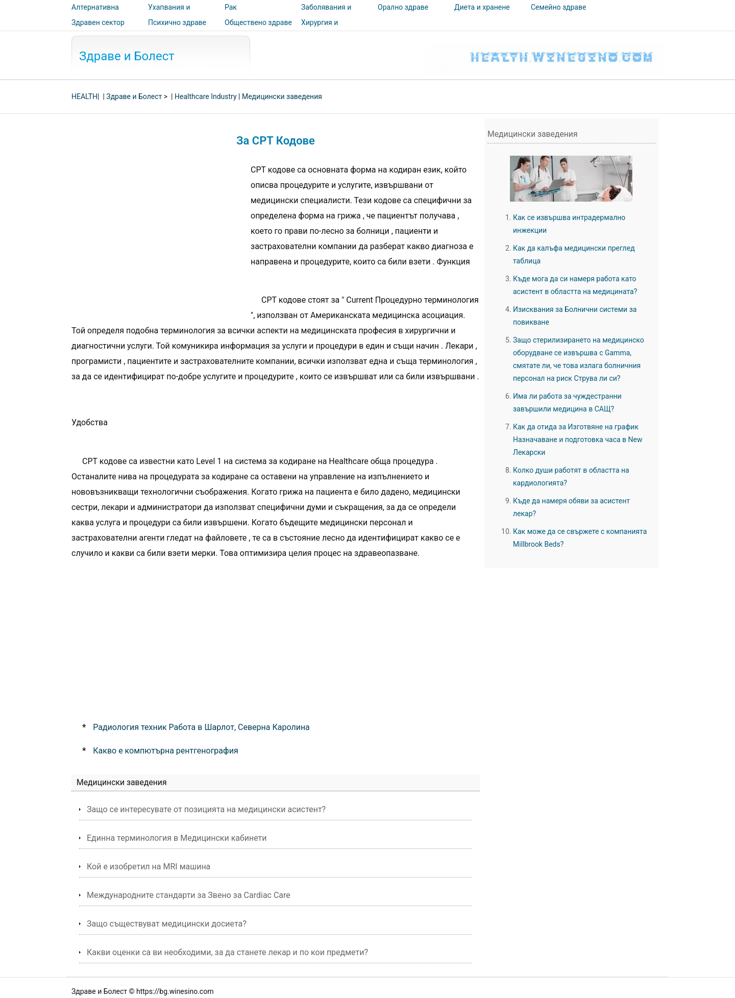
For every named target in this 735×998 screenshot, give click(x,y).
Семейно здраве (558, 7)
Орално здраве (403, 7)
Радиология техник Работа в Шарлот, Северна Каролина (201, 727)
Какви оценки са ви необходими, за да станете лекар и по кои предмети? (227, 952)
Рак (231, 7)
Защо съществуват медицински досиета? (167, 924)
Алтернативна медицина (95, 14)
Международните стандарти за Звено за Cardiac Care (188, 895)
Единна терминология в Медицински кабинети (177, 838)
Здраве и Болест (127, 56)
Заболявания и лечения (326, 14)
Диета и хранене (482, 7)
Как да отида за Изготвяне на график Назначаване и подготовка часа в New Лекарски (578, 439)
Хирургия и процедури (319, 29)
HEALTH (84, 96)
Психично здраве (177, 22)
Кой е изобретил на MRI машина (148, 866)
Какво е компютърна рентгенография (165, 751)
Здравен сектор (98, 22)
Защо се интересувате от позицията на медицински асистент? (206, 809)
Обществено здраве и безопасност (258, 29)
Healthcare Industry (206, 96)
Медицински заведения (282, 96)
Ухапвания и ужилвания (169, 14)
